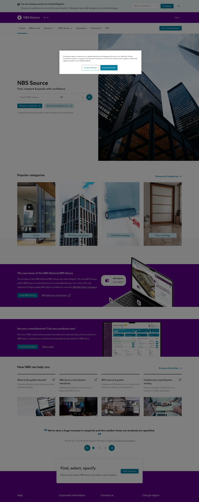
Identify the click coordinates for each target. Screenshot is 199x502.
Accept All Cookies (109, 68)
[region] (100, 62)
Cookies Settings (90, 68)
